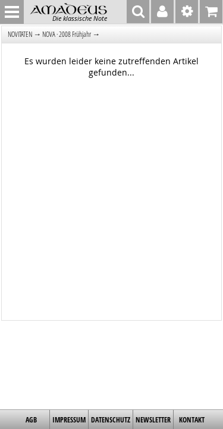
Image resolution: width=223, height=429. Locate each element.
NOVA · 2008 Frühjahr (66, 34)
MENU (12, 12)
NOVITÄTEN (20, 34)
